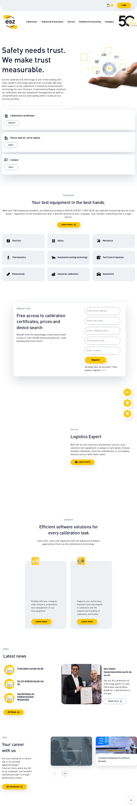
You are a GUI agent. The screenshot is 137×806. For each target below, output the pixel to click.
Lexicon (60, 791)
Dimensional (7, 781)
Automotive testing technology (38, 769)
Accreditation (118, 791)
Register (94, 316)
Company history (119, 778)
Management (118, 775)
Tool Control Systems (39, 781)
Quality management (121, 788)
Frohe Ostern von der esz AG (23, 535)
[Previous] (53, 638)
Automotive (34, 778)
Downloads (62, 788)
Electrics (6, 768)
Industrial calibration (39, 775)
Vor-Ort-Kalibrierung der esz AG (23, 549)
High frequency (6, 773)
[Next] (60, 638)
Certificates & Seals (66, 784)
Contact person (119, 768)
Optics (5, 784)
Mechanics (7, 778)
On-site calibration (65, 771)
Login (123, 5)
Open (100, 123)
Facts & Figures (119, 797)
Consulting (89, 775)
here (102, 326)
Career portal (118, 781)
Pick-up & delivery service (65, 776)
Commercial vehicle (38, 784)
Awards (115, 784)
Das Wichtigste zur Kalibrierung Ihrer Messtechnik (23, 563)
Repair (60, 768)
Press (114, 794)
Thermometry (7, 788)
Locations (116, 771)
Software (88, 778)
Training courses (92, 768)
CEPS (86, 771)
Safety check (62, 781)
